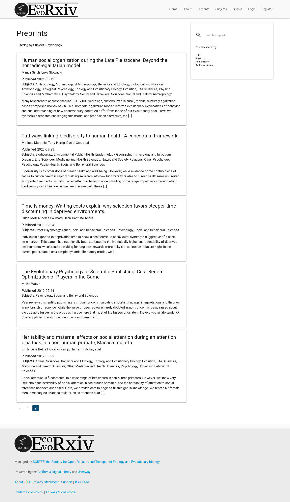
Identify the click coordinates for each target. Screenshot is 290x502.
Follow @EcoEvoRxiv (61, 492)
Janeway (84, 472)
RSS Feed (82, 482)
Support (66, 482)
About (187, 9)
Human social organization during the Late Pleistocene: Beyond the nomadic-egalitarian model (94, 62)
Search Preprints (216, 35)
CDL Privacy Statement (42, 482)
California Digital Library (54, 472)
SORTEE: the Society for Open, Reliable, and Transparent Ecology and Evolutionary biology (96, 462)
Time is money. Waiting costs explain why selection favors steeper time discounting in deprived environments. (99, 208)
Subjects (221, 9)
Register (267, 9)
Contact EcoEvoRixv (28, 492)
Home (173, 9)
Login (252, 9)
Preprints (203, 9)
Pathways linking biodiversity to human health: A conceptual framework (100, 136)
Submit (237, 9)
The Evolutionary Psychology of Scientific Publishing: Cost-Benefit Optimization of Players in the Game (93, 274)
